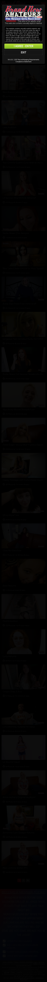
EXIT (23, 52)
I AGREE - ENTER (23, 46)
